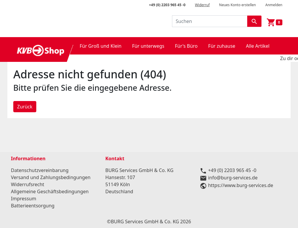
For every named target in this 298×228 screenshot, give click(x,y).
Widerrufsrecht (27, 184)
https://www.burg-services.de (240, 185)
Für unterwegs (148, 46)
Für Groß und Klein (101, 46)
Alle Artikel (257, 46)
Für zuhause (221, 46)
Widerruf (202, 4)
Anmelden (273, 4)
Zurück (24, 106)
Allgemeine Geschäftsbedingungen (50, 191)
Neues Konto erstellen (237, 4)
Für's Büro (186, 46)
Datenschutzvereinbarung (39, 170)
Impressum (23, 198)
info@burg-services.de (233, 177)
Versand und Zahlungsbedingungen (51, 177)
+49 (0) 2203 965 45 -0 (167, 4)
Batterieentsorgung (33, 205)
